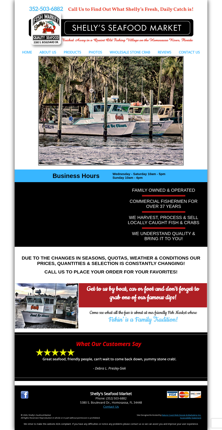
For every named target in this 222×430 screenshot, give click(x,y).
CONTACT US (189, 52)
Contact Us (111, 407)
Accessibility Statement (190, 417)
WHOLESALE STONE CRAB (130, 52)
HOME (27, 52)
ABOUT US (47, 52)
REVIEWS (164, 52)
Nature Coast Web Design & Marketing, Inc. (181, 415)
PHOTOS (95, 52)
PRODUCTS (72, 52)
